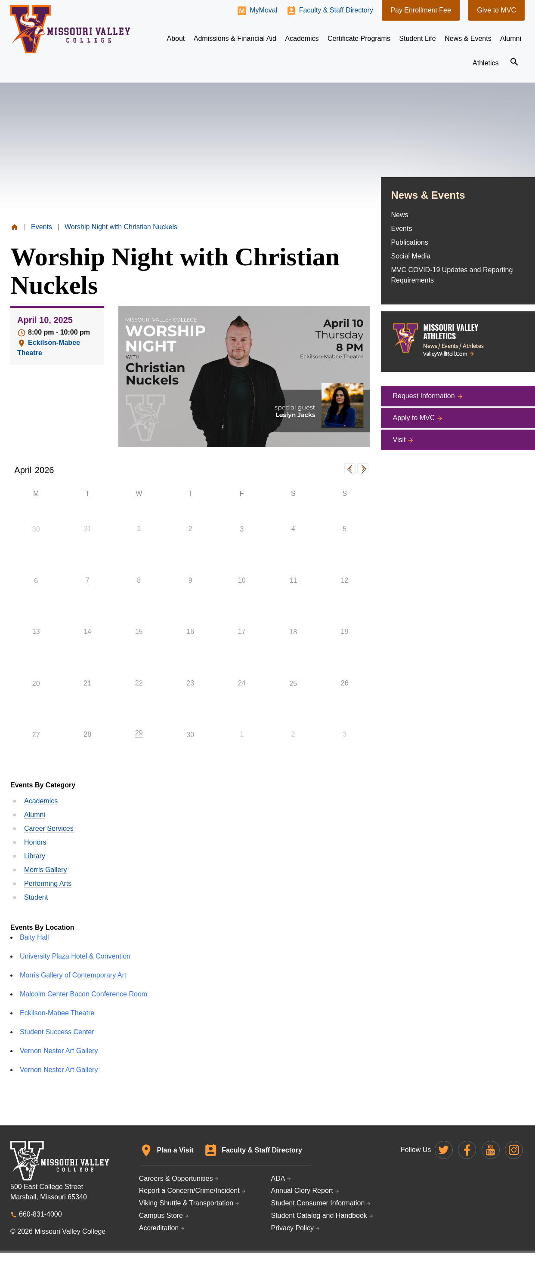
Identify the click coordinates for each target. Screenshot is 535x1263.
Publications (409, 242)
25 (293, 683)
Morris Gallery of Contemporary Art (73, 975)
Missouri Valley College (70, 29)
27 (36, 734)
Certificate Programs (359, 38)
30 (36, 529)
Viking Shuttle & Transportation (186, 1203)
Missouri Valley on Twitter (444, 1150)
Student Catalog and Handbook (319, 1215)
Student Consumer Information (318, 1203)
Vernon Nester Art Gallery (59, 1050)
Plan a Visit (174, 1150)
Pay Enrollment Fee (420, 10)
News (399, 214)
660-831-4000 (40, 1214)
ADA (278, 1178)
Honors (35, 842)
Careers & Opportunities (176, 1178)
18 (293, 632)
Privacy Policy (292, 1228)
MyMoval (263, 10)
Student (36, 897)
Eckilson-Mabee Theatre (57, 1013)
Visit (399, 439)
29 (139, 733)
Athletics (485, 63)
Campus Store (161, 1215)
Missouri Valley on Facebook (467, 1150)
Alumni (34, 814)
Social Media (411, 256)
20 (36, 683)
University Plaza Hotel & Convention (75, 956)
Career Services (49, 828)
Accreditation (159, 1228)
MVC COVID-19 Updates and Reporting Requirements (452, 275)
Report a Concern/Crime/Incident (189, 1190)
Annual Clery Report (302, 1190)
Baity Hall (34, 937)
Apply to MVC (414, 417)
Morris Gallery (45, 869)
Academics (41, 801)
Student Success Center (57, 1032)
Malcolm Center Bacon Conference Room (83, 994)
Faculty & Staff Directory (336, 10)
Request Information (424, 395)
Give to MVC (496, 10)
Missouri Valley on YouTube (491, 1150)
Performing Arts (47, 883)
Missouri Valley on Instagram (514, 1150)
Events (401, 228)
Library (34, 856)
